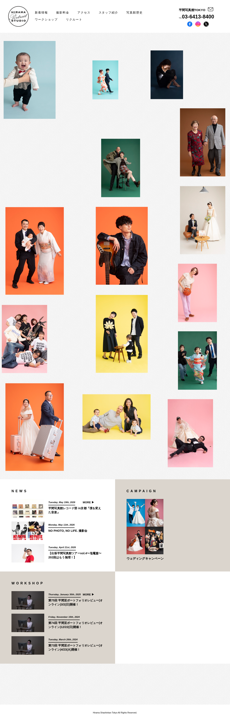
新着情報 (41, 12)
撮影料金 (62, 12)
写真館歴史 (134, 12)
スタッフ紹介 (108, 12)
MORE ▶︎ (88, 502)
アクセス (84, 12)
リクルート (74, 19)
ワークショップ (46, 19)
